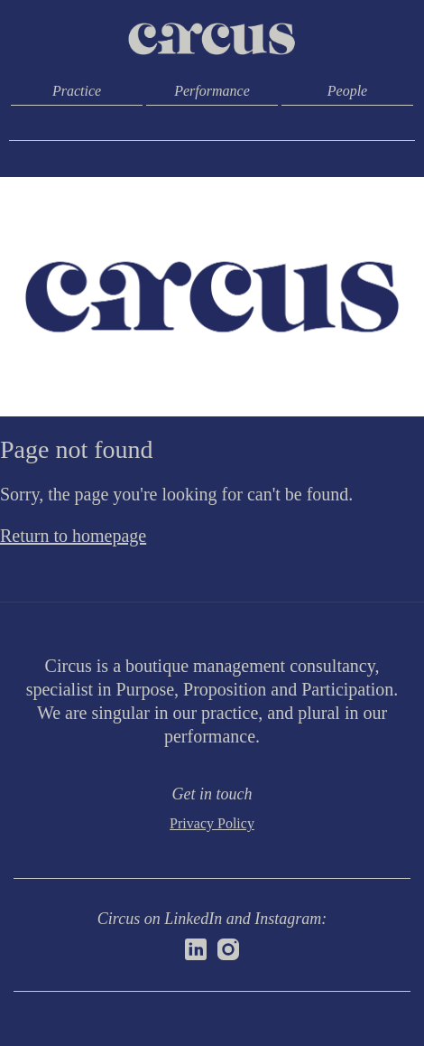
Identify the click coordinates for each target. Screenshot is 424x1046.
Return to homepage (73, 536)
